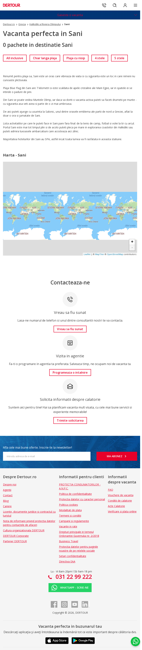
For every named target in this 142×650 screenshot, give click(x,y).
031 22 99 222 (73, 576)
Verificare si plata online (122, 511)
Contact (8, 495)
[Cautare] (114, 5)
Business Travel (68, 541)
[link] (15, 58)
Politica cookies (68, 504)
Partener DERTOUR (15, 541)
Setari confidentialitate (72, 556)
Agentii (7, 490)
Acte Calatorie (116, 506)
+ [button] (132, 242)
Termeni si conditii (70, 515)
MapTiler (99, 254)
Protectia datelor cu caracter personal (82, 499)
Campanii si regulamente (74, 521)
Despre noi (9, 484)
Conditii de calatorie (120, 500)
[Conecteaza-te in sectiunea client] (125, 5)
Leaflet (87, 254)
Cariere (7, 506)
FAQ (110, 489)
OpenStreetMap (115, 254)
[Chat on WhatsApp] (135, 641)
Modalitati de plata (70, 510)
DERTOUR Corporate (16, 536)
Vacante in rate (68, 526)
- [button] (132, 248)
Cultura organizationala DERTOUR (23, 530)
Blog (6, 501)
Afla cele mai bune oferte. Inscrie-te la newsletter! (37, 447)
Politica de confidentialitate (75, 494)
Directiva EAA (67, 561)
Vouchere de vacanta (120, 495)
